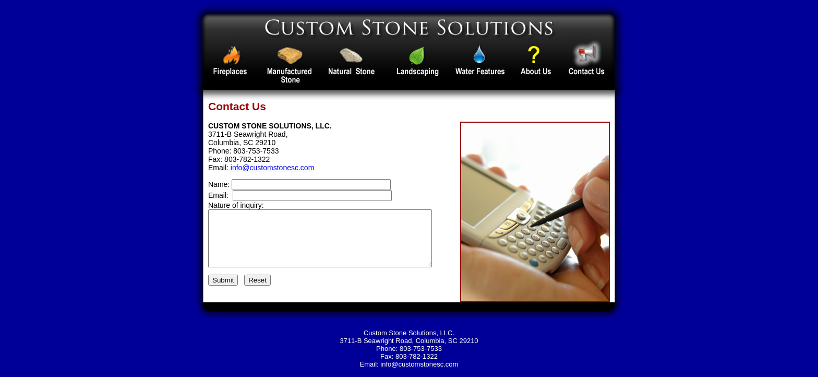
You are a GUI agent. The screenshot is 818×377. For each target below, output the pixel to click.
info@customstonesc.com (273, 167)
